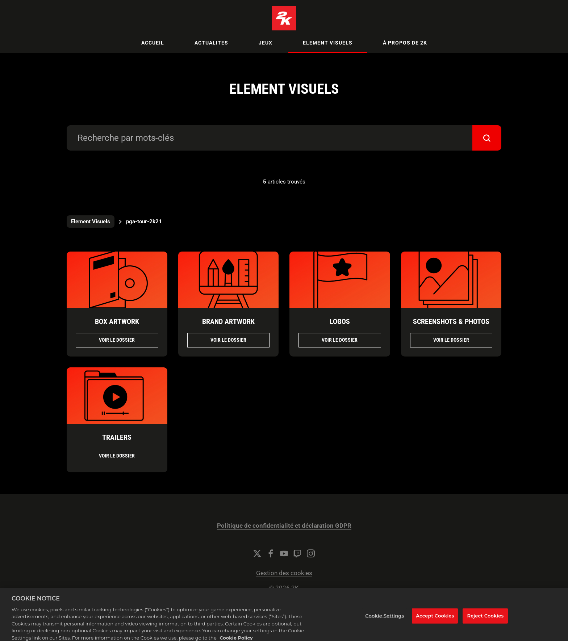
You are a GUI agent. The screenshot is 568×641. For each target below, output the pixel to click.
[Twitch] (297, 553)
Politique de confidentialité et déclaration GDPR (284, 525)
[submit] (486, 138)
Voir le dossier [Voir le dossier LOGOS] (340, 340)
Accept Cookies (435, 620)
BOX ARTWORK (117, 321)
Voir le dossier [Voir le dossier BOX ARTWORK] (117, 340)
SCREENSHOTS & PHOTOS (451, 321)
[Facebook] (271, 553)
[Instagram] (311, 553)
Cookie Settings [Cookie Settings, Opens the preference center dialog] (384, 620)
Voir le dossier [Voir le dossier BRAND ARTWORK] (228, 340)
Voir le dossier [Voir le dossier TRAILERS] (117, 456)
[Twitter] (257, 553)
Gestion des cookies (284, 573)
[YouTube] (284, 553)
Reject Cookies (485, 620)
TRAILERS (116, 437)
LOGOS (340, 321)
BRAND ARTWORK (228, 321)
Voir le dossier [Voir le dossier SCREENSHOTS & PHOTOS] (451, 340)
